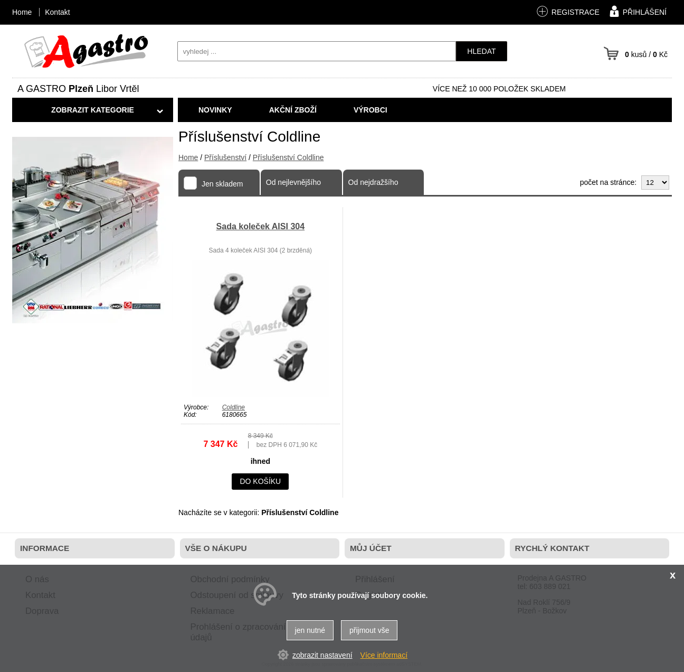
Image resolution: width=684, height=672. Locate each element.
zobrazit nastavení (322, 655)
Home (188, 157)
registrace (568, 11)
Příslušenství (225, 157)
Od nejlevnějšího (293, 182)
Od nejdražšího (373, 182)
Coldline (233, 407)
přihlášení (637, 11)
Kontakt (57, 12)
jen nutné (310, 630)
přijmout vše (369, 630)
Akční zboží (293, 110)
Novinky (215, 110)
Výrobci (370, 110)
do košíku (260, 481)
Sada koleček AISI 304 (260, 226)
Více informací (383, 655)
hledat (481, 51)
